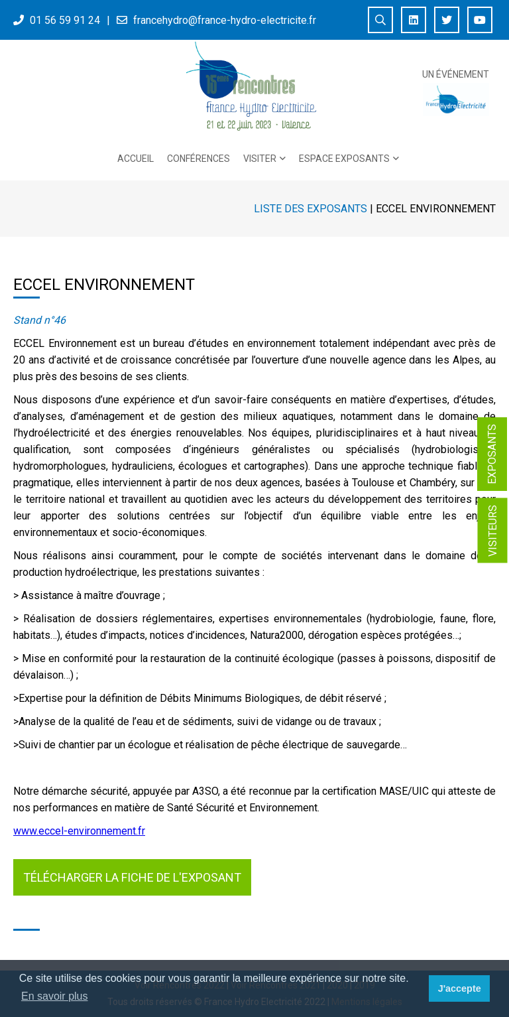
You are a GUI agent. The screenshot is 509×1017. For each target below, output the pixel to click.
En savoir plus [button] (54, 996)
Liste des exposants (310, 208)
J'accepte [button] (459, 988)
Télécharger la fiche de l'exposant (132, 877)
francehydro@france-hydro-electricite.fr (224, 20)
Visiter (259, 158)
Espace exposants (344, 158)
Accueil (135, 158)
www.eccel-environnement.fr (79, 831)
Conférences (198, 158)
